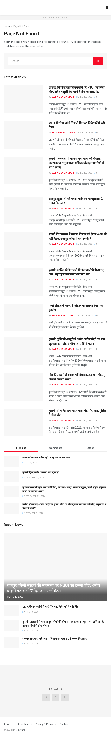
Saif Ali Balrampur (63, 97)
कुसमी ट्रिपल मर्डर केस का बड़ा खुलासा (40, 472)
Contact (64, 724)
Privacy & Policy (44, 724)
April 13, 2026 (84, 97)
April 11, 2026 (85, 315)
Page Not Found (21, 26)
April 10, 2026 (84, 384)
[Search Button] (98, 61)
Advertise (23, 724)
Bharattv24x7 (19, 729)
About (7, 724)
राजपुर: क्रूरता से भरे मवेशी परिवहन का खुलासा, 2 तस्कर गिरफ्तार (54, 638)
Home (7, 26)
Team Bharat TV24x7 (63, 132)
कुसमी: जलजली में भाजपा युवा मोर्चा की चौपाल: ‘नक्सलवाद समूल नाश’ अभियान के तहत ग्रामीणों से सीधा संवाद (76, 163)
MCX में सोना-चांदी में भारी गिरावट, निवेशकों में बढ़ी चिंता (50, 606)
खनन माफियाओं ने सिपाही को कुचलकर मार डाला (46, 457)
